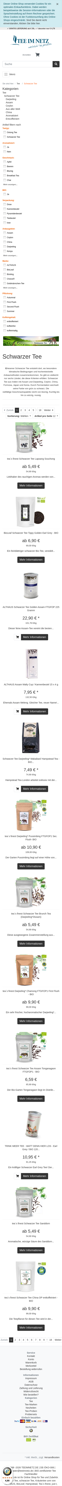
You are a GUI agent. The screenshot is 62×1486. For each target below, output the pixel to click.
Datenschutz (31, 1385)
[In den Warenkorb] (17, 637)
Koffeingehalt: (9, 317)
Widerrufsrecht (31, 1391)
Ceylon (9, 105)
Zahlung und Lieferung (30, 1388)
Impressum (31, 1378)
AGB (31, 1381)
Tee (4, 92)
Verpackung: (8, 200)
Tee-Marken (31, 1404)
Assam (9, 102)
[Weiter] (49, 410)
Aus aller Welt (13, 109)
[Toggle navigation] (5, 74)
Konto (31, 1359)
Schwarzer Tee (11, 96)
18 (40, 410)
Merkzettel (31, 1366)
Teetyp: (5, 128)
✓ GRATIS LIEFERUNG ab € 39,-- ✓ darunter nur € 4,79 (31, 28)
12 (45, 416)
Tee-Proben (31, 1411)
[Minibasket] (37, 55)
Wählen (18, 416)
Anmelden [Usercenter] (26, 55)
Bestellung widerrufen (31, 1369)
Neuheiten (31, 1407)
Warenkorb (31, 1362)
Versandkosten (52, 1457)
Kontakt (31, 1356)
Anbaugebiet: (8, 229)
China (9, 112)
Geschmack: (8, 158)
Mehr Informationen (31, 485)
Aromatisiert (12, 115)
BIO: (4, 190)
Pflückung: (7, 293)
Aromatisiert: (8, 143)
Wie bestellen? (31, 1394)
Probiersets (31, 1414)
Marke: (5, 261)
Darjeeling (11, 99)
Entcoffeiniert (12, 119)
